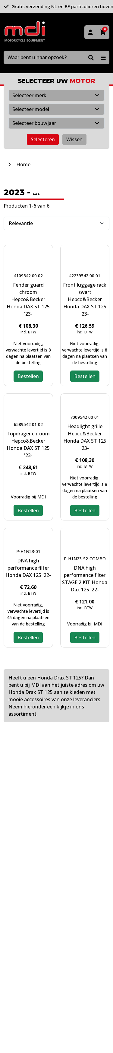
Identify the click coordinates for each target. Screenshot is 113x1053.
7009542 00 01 (84, 417)
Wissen (74, 139)
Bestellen (28, 376)
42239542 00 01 (84, 275)
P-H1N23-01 (28, 551)
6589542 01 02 (28, 424)
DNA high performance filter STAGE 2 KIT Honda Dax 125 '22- (84, 579)
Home (23, 164)
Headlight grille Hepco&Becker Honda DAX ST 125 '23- (84, 437)
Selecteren (43, 139)
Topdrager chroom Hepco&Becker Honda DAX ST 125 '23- (28, 444)
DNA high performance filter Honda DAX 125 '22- (28, 567)
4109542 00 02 (28, 275)
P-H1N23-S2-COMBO (85, 558)
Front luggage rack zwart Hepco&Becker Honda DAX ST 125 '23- (84, 299)
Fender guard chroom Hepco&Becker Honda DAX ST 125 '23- (28, 299)
